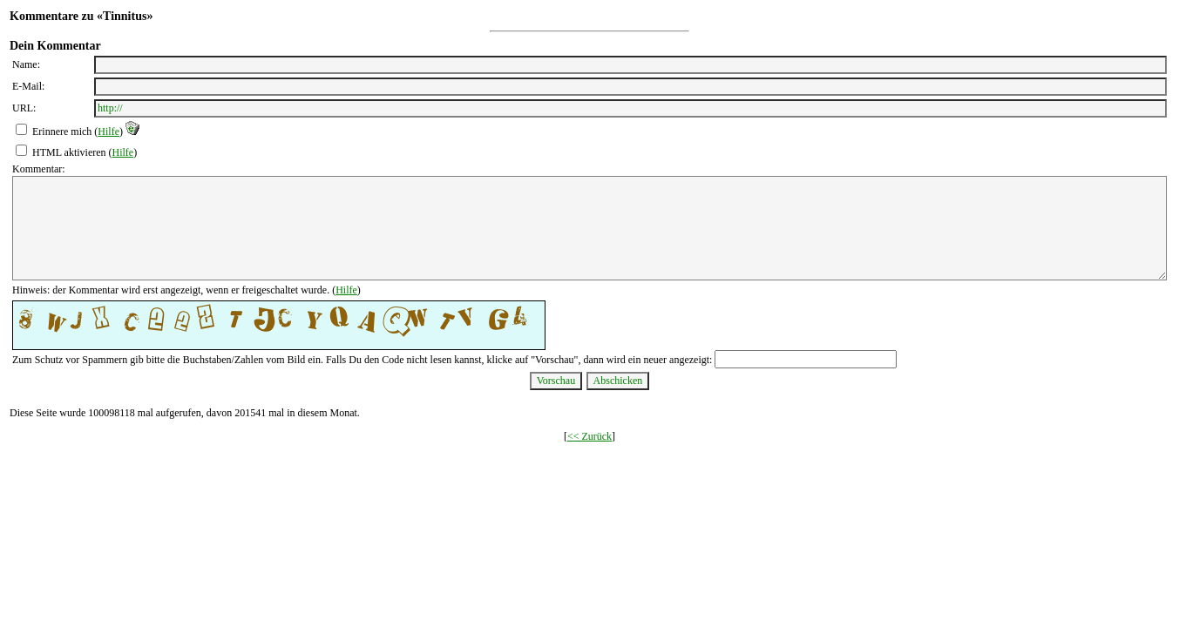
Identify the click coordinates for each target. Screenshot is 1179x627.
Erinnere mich (61, 131)
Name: (26, 64)
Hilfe (108, 131)
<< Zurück (589, 436)
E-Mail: (28, 86)
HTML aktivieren (69, 152)
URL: (24, 108)
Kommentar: (38, 169)
